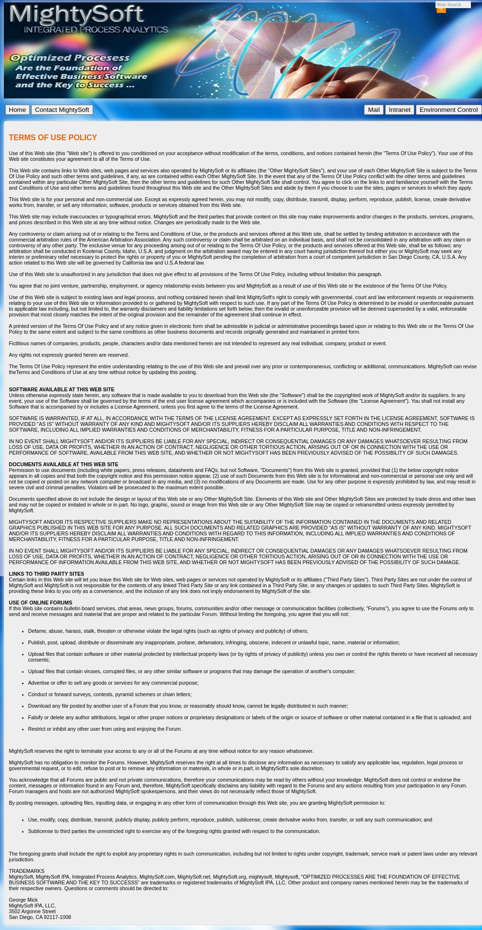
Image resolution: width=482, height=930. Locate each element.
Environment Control (449, 109)
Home (17, 109)
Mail (373, 109)
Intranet (400, 109)
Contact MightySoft (62, 109)
